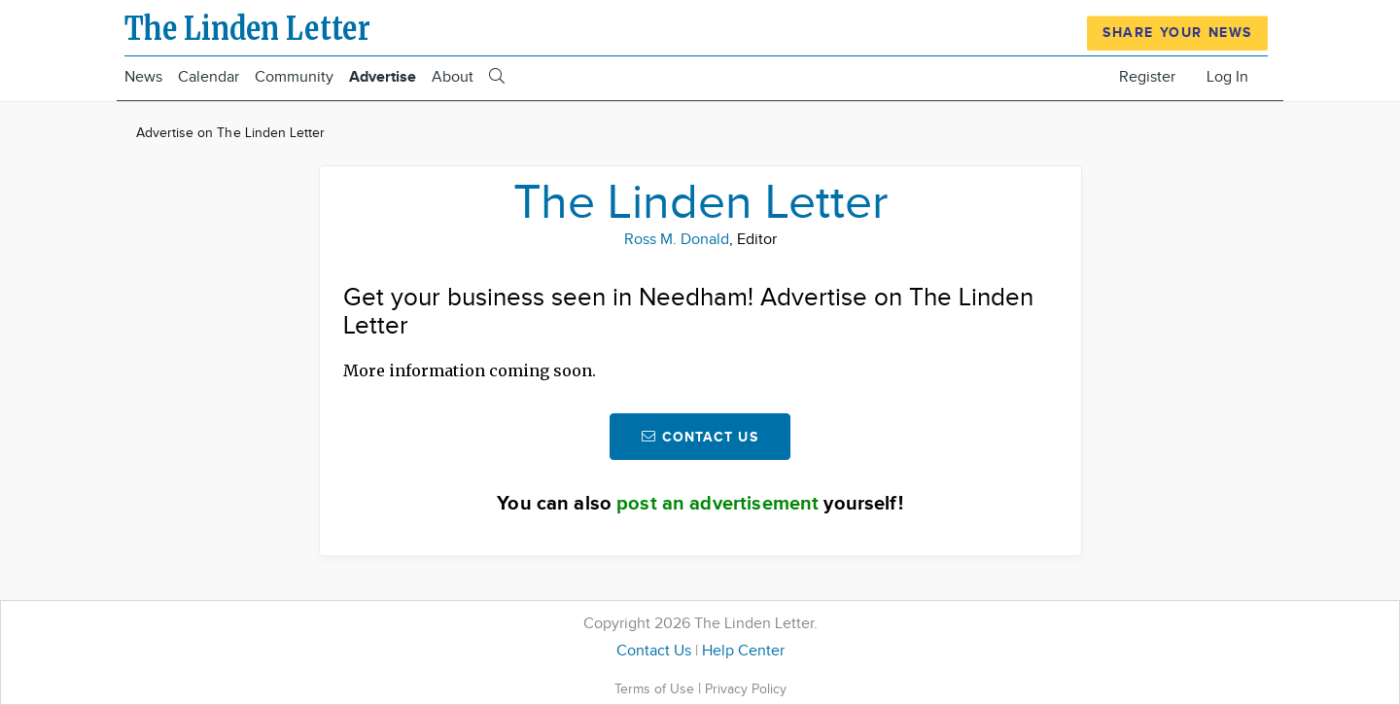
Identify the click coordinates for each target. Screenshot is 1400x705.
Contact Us (653, 651)
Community (294, 77)
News (143, 77)
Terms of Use (656, 689)
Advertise (382, 77)
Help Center (743, 651)
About (452, 77)
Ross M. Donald (676, 239)
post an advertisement (717, 503)
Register (1147, 77)
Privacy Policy (746, 689)
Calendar (208, 77)
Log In (1227, 77)
